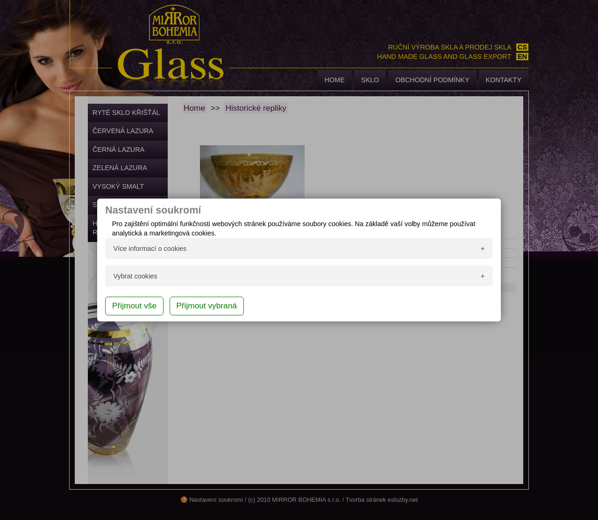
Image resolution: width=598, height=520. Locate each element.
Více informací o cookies (150, 248)
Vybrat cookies (135, 276)
